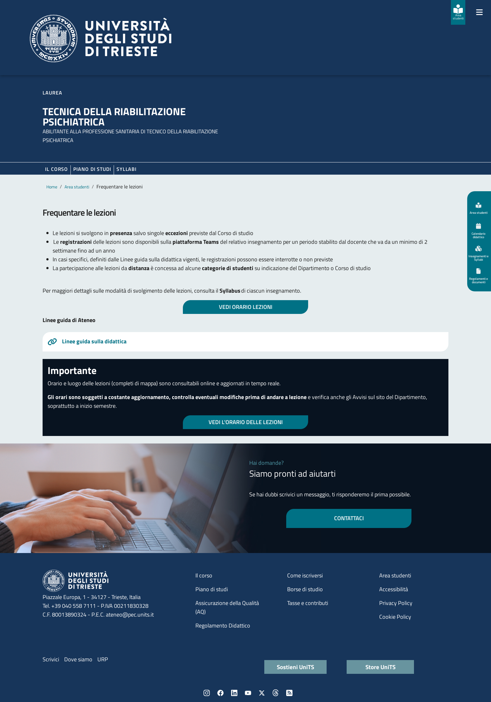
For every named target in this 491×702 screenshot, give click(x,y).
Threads (275, 693)
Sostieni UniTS (295, 666)
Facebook (220, 693)
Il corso (56, 169)
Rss (289, 693)
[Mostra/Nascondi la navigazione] (479, 12)
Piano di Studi (92, 169)
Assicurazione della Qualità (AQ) (227, 607)
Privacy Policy (395, 603)
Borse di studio (305, 589)
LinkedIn (234, 693)
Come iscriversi (305, 575)
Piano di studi (211, 589)
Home (51, 186)
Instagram (206, 693)
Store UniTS (380, 666)
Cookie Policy (395, 616)
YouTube (248, 693)
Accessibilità (393, 589)
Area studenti (77, 186)
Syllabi (126, 169)
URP (102, 659)
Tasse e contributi (307, 603)
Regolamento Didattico (222, 625)
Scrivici (51, 659)
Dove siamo (78, 659)
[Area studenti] (458, 12)
